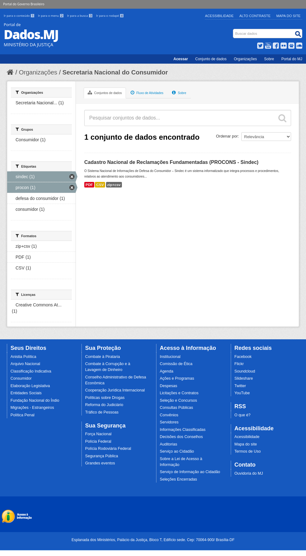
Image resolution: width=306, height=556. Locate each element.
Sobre (269, 59)
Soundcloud (244, 371)
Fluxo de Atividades (147, 92)
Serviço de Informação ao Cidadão (190, 472)
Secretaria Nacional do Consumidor (115, 72)
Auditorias (168, 444)
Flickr (239, 364)
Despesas (168, 386)
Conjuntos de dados (105, 92)
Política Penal (23, 415)
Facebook (243, 357)
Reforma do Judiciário (104, 405)
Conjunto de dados (211, 59)
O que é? (242, 415)
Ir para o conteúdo (19, 16)
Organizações (245, 59)
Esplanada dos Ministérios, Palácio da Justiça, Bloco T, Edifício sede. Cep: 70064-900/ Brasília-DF (153, 540)
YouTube (242, 393)
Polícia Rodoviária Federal (108, 448)
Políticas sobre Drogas (105, 398)
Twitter (240, 386)
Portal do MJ (291, 59)
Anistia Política (23, 357)
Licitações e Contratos (179, 393)
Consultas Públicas (176, 407)
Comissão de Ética (176, 364)
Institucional (170, 357)
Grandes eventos (100, 463)
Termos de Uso (247, 451)
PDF (89, 185)
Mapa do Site (288, 16)
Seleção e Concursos (178, 400)
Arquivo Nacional (25, 364)
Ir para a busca (80, 16)
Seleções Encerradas (178, 479)
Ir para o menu (51, 16)
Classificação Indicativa (31, 371)
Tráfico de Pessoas (101, 412)
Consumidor (21, 378)
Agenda (166, 371)
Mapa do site (245, 444)
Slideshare (243, 378)
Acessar (181, 59)
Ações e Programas (177, 378)
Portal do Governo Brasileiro (23, 4)
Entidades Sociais (26, 393)
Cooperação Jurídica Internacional (115, 390)
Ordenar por (227, 136)
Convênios (169, 415)
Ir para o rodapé (110, 16)
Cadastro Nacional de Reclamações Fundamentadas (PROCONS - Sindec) (171, 162)
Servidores (169, 422)
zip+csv (114, 185)
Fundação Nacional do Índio (35, 400)
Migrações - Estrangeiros (32, 407)
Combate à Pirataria (102, 357)
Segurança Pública (101, 456)
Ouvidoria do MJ (248, 473)
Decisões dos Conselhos (181, 437)
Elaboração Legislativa (30, 386)
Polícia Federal (98, 441)
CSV (100, 185)
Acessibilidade (219, 16)
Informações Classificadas (183, 429)
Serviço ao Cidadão (177, 451)
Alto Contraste (255, 16)
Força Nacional (98, 434)
